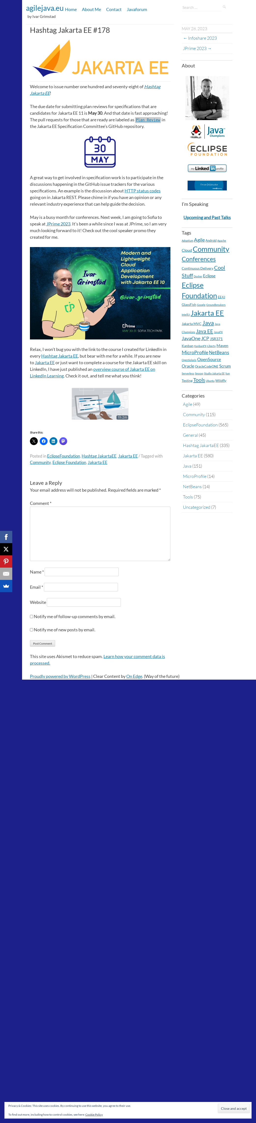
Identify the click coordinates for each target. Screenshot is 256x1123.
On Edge (134, 676)
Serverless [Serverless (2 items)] (188, 373)
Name (37, 571)
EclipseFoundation (63, 456)
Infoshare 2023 (200, 38)
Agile (187, 404)
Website (38, 602)
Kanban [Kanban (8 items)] (187, 346)
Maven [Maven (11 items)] (222, 345)
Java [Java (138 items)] (208, 322)
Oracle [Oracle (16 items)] (188, 366)
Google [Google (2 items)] (201, 304)
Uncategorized (196, 507)
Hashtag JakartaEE (99, 456)
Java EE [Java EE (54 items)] (204, 331)
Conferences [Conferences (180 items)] (199, 258)
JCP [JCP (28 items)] (205, 338)
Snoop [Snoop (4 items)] (199, 373)
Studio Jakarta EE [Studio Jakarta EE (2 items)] (214, 373)
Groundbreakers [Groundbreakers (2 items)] (216, 304)
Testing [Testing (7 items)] (187, 380)
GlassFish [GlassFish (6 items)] (189, 305)
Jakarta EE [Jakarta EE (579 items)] (207, 313)
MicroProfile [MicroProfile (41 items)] (195, 352)
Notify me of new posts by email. (64, 629)
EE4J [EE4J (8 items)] (221, 297)
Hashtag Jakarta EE (59, 356)
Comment (40, 503)
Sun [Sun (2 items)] (227, 373)
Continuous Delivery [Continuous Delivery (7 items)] (197, 268)
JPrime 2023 (58, 223)
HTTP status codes (143, 190)
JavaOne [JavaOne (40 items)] (191, 338)
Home (71, 9)
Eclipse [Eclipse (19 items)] (209, 275)
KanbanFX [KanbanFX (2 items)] (200, 346)
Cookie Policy (94, 1114)
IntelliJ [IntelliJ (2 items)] (186, 314)
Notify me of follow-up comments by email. (74, 616)
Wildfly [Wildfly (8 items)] (220, 380)
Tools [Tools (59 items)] (199, 380)
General (190, 435)
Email (36, 587)
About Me (91, 9)
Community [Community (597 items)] (211, 249)
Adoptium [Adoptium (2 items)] (187, 240)
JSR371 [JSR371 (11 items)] (216, 339)
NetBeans (192, 486)
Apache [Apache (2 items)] (221, 240)
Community (40, 462)
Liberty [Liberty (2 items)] (211, 346)
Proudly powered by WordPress (60, 676)
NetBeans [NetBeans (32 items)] (219, 352)
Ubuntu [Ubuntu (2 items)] (210, 380)
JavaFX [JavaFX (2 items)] (218, 332)
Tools (188, 496)
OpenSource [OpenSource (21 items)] (209, 359)
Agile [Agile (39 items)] (199, 240)
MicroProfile (194, 476)
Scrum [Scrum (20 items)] (225, 366)
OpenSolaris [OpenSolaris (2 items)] (189, 360)
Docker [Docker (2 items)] (198, 276)
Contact (114, 9)
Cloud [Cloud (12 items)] (187, 250)
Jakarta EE (45, 362)
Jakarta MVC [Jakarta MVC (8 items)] (192, 324)
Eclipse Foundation (69, 462)
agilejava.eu (45, 7)
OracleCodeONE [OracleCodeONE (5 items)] (206, 366)
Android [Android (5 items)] (211, 240)
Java (187, 466)
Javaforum (137, 9)
